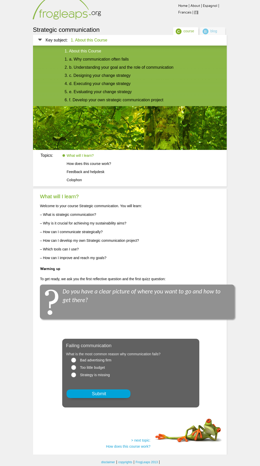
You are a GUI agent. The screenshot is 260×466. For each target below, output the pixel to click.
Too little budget (92, 367)
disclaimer (108, 462)
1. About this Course (89, 40)
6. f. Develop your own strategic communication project (114, 100)
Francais (184, 12)
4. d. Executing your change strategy (98, 83)
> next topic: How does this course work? (128, 443)
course (189, 31)
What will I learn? (80, 155)
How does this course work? (89, 164)
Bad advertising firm (95, 360)
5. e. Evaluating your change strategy (98, 92)
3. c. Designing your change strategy (98, 75)
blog (213, 31)
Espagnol (210, 6)
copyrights (125, 462)
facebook (196, 12)
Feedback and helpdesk (86, 172)
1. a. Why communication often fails (97, 59)
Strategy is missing (95, 375)
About (195, 6)
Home (183, 6)
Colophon (74, 180)
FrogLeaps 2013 (147, 462)
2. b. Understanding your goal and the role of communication (119, 67)
